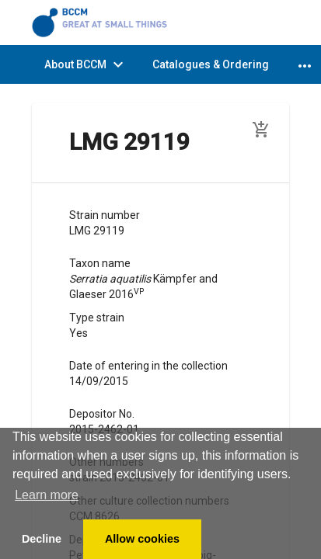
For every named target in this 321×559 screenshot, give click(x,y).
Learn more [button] (47, 495)
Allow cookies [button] (142, 539)
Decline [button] (41, 539)
